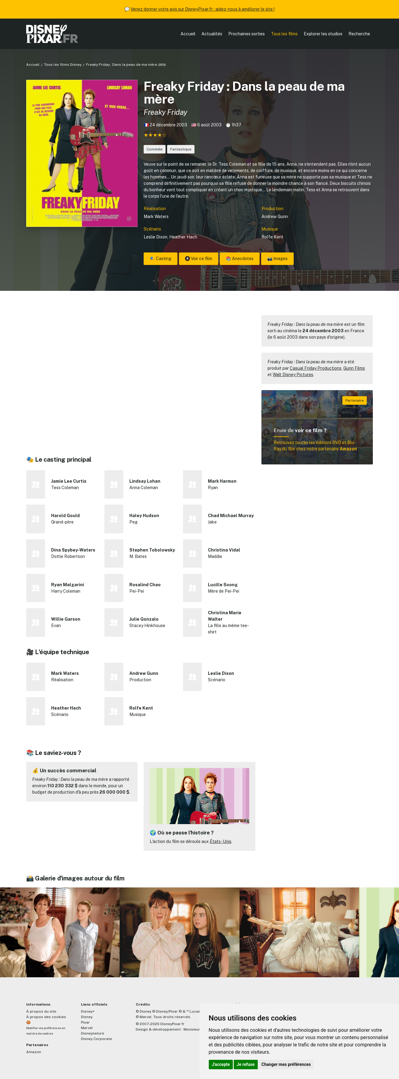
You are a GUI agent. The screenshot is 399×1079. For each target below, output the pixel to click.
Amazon (33, 1052)
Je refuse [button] (246, 1064)
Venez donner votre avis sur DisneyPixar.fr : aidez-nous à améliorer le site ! (203, 9)
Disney (87, 1017)
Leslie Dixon (155, 236)
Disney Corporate (96, 1039)
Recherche (359, 33)
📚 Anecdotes (240, 258)
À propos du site (41, 1011)
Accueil (187, 33)
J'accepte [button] (221, 1064)
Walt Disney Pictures (293, 374)
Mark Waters (156, 216)
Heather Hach (183, 236)
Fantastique (180, 149)
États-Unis (220, 841)
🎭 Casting (160, 258)
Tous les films (284, 33)
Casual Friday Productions (315, 368)
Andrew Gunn (274, 216)
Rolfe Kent (272, 236)
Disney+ (88, 1011)
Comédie (155, 149)
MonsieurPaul (196, 1029)
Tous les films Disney (63, 64)
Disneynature (92, 1033)
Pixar (85, 1022)
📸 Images (277, 258)
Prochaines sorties (246, 33)
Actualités (211, 33)
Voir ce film (198, 258)
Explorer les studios (323, 33)
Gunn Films (354, 368)
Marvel (87, 1028)
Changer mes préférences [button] (286, 1064)
